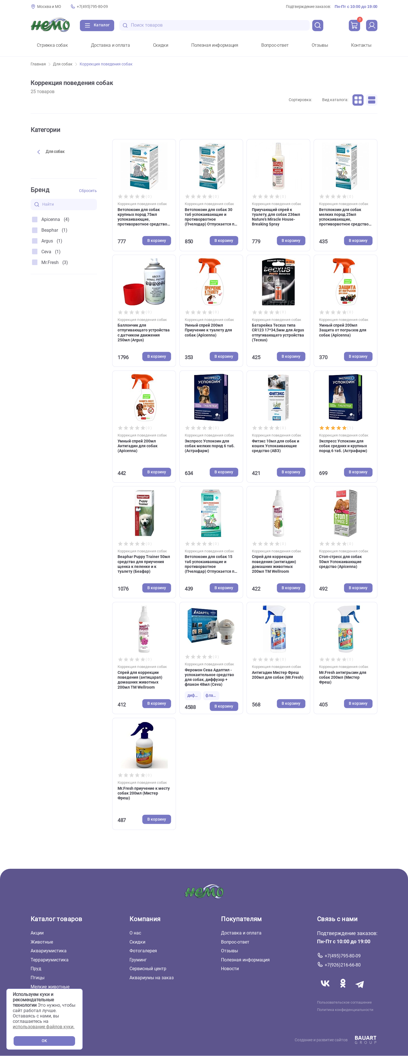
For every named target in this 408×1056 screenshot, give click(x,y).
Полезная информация (214, 45)
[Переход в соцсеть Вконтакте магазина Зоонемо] (326, 990)
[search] (318, 25)
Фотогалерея (143, 950)
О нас (135, 933)
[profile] (371, 25)
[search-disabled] (125, 25)
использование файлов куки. (44, 1026)
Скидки (160, 45)
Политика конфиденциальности (345, 1010)
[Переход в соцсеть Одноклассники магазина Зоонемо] (343, 990)
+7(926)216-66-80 (343, 965)
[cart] (354, 25)
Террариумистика (50, 960)
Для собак (65, 64)
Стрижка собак (52, 45)
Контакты (361, 45)
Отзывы (320, 45)
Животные (42, 941)
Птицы (37, 977)
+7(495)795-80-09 (92, 6)
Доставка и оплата (110, 45)
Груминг (138, 960)
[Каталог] (97, 25)
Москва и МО (49, 6)
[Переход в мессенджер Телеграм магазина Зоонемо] (360, 990)
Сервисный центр (147, 968)
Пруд (36, 968)
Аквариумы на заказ (151, 977)
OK (44, 1040)
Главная (40, 64)
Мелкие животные (50, 986)
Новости (230, 968)
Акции (37, 933)
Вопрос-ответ (274, 45)
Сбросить (88, 190)
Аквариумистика (49, 950)
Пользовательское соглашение (344, 1002)
